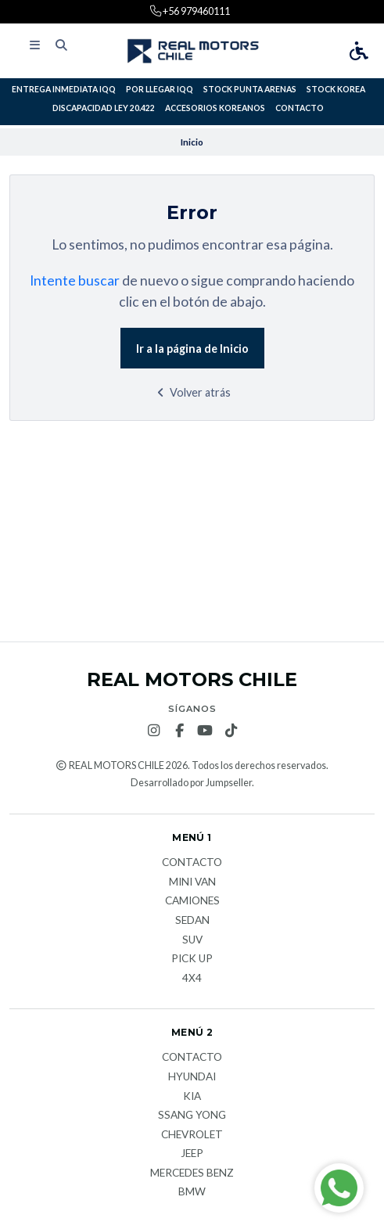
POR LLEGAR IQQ (159, 89)
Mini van (192, 882)
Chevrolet (192, 1135)
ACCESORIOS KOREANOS (215, 108)
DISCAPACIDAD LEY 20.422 (103, 108)
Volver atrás (192, 392)
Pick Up (192, 959)
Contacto (299, 108)
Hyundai (192, 1077)
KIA (192, 1096)
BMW (192, 1192)
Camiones (192, 901)
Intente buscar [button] (75, 280)
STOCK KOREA (336, 89)
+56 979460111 (195, 11)
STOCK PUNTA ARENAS (249, 89)
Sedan (192, 920)
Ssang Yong (192, 1115)
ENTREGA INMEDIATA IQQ (64, 89)
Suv (192, 940)
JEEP (192, 1153)
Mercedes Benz (192, 1173)
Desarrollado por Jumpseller (191, 783)
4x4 (192, 978)
